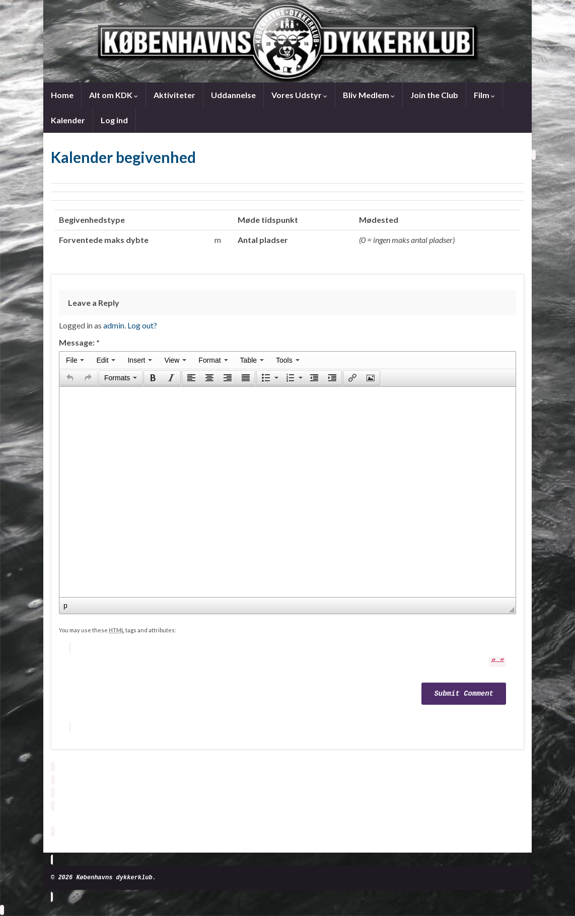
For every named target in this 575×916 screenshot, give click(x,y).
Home (62, 95)
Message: (79, 342)
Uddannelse (233, 95)
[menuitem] (75, 360)
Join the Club (434, 95)
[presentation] (75, 360)
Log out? (142, 325)
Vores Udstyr (299, 95)
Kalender (68, 120)
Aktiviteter (174, 95)
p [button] (65, 606)
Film (484, 95)
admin (113, 325)
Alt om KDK (113, 95)
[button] (69, 377)
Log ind (114, 120)
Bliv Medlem (369, 95)
